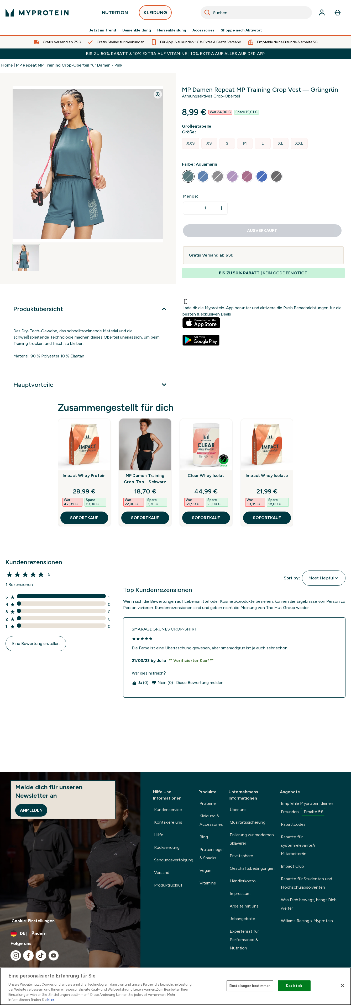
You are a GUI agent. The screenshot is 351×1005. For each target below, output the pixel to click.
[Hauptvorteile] (91, 384)
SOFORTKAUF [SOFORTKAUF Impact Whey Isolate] (267, 517)
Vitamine (208, 883)
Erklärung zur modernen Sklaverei (252, 839)
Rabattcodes (293, 824)
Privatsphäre (241, 855)
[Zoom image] (158, 94)
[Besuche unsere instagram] (16, 955)
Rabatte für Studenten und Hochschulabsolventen (306, 883)
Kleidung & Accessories (211, 820)
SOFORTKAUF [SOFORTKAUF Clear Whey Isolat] (206, 517)
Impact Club (292, 866)
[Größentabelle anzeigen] (198, 126)
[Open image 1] (26, 257)
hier (50, 1000)
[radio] (190, 143)
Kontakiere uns (168, 822)
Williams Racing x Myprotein (307, 920)
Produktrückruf (168, 885)
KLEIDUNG (155, 14)
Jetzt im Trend (102, 30)
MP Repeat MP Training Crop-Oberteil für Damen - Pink (69, 65)
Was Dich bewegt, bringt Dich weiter (309, 904)
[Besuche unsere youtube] (53, 955)
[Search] (207, 12)
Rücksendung (167, 847)
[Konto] (322, 12)
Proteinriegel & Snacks (211, 853)
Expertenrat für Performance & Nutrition (244, 939)
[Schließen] (342, 985)
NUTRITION (115, 14)
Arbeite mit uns (244, 906)
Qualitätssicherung (247, 822)
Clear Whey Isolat (206, 475)
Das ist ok (294, 986)
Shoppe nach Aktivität (241, 30)
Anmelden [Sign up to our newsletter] (31, 810)
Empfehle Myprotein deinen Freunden (307, 808)
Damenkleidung (136, 30)
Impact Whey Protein (84, 475)
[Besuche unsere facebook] (28, 955)
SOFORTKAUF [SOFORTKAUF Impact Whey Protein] (84, 517)
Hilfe (158, 834)
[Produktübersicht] (91, 308)
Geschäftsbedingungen (252, 868)
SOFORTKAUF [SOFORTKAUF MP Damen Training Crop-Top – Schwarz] (145, 517)
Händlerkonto (243, 880)
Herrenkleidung (171, 30)
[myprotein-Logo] (37, 12)
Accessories (203, 30)
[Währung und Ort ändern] (70, 933)
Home (7, 65)
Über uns (238, 809)
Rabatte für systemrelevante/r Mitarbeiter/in (298, 845)
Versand (161, 872)
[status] (205, 208)
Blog (204, 836)
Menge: (190, 196)
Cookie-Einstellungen (33, 920)
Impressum (240, 893)
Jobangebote (242, 918)
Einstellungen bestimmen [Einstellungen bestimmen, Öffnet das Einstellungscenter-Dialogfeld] (249, 986)
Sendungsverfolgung (173, 859)
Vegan (205, 870)
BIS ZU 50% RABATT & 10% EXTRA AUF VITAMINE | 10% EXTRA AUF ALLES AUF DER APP (175, 53)
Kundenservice (168, 809)
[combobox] (256, 12)
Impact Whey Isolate (267, 475)
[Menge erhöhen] (221, 208)
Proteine (208, 803)
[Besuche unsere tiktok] (41, 955)
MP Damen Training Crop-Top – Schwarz (145, 478)
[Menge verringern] (189, 208)
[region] (175, 986)
